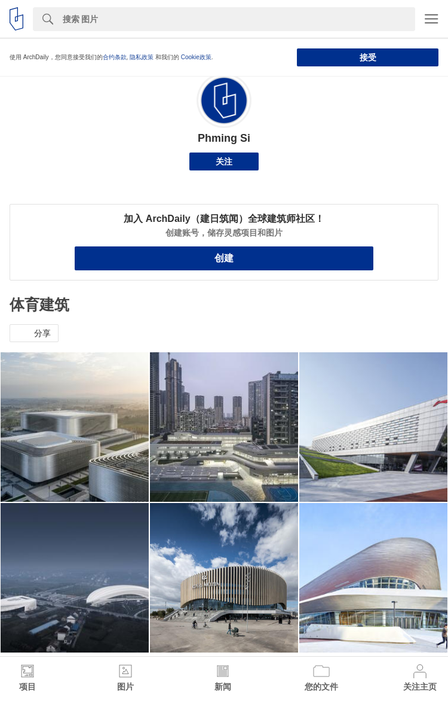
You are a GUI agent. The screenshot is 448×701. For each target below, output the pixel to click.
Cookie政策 (196, 57)
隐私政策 (142, 57)
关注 (224, 161)
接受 (368, 57)
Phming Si (224, 138)
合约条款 (115, 57)
